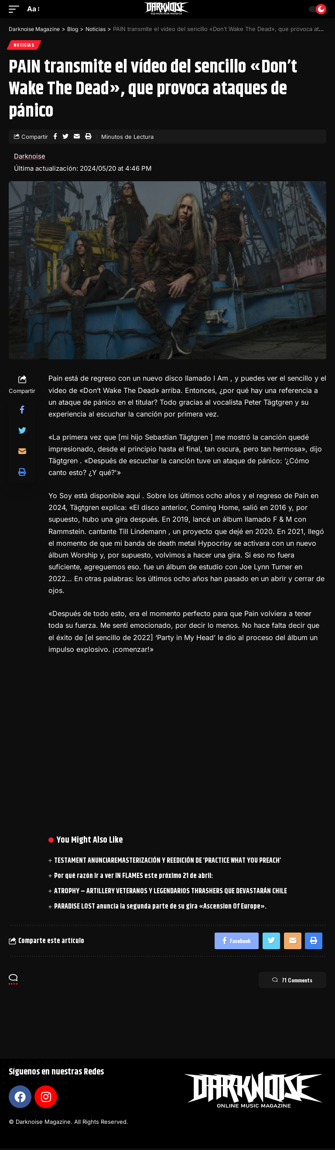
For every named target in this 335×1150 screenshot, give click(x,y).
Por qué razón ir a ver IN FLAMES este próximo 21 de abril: (133, 876)
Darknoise (29, 157)
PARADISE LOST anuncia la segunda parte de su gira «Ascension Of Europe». (160, 907)
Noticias (24, 45)
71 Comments (288, 982)
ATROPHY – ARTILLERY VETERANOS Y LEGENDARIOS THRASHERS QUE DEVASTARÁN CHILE (170, 892)
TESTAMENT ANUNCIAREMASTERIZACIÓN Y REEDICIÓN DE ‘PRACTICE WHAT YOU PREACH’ (167, 861)
